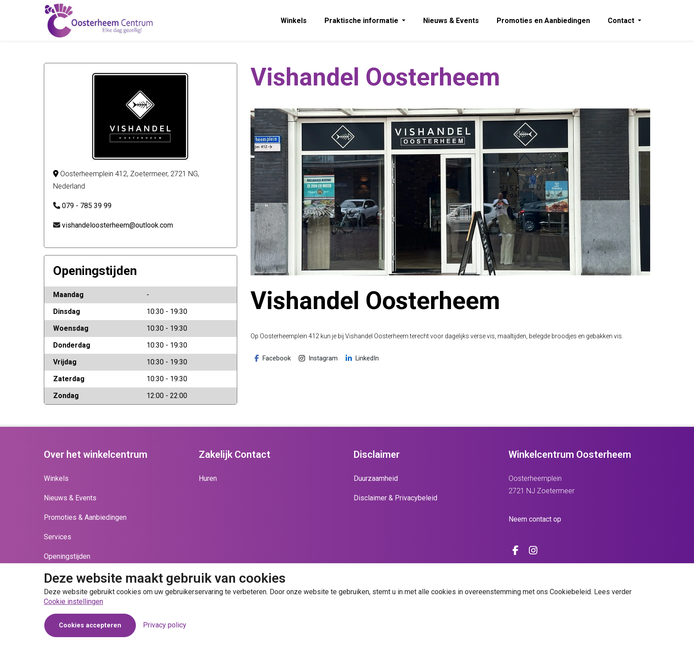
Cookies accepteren (90, 625)
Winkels (294, 20)
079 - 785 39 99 (87, 205)
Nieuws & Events (451, 20)
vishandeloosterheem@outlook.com (117, 225)
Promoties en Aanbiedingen (543, 20)
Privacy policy (164, 625)
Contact (622, 20)
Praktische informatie (362, 20)
